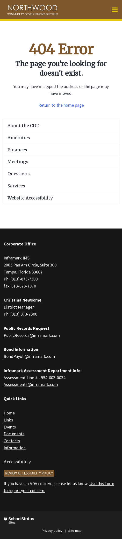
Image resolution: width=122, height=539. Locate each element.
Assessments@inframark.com (31, 384)
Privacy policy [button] (52, 530)
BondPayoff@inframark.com (29, 356)
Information (15, 447)
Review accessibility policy (29, 473)
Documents (14, 433)
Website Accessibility (30, 198)
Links (8, 420)
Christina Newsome (22, 300)
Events (10, 427)
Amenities (18, 137)
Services (16, 186)
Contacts (12, 440)
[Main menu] (115, 9)
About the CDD (23, 125)
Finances (17, 150)
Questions (18, 174)
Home (9, 413)
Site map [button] (75, 530)
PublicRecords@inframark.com (32, 335)
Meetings (17, 161)
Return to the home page (61, 105)
